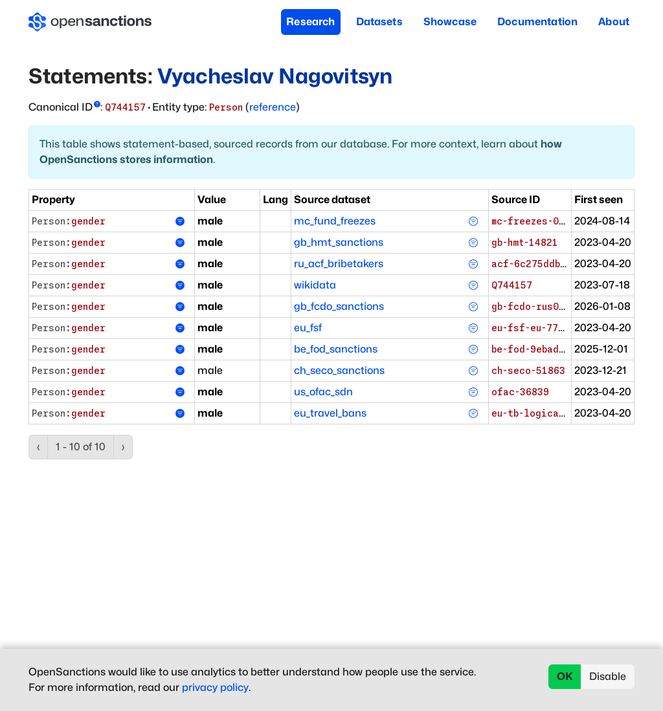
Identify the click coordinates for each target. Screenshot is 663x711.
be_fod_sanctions (335, 349)
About (613, 22)
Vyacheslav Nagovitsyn (274, 76)
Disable (607, 676)
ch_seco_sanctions (339, 370)
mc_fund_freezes (335, 221)
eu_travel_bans (330, 413)
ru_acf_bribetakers (338, 263)
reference (272, 107)
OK (565, 676)
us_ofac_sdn (323, 392)
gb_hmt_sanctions (338, 242)
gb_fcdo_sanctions (339, 306)
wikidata (315, 285)
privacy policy (215, 687)
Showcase (450, 22)
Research (310, 22)
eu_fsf (308, 328)
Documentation (537, 22)
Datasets (379, 22)
